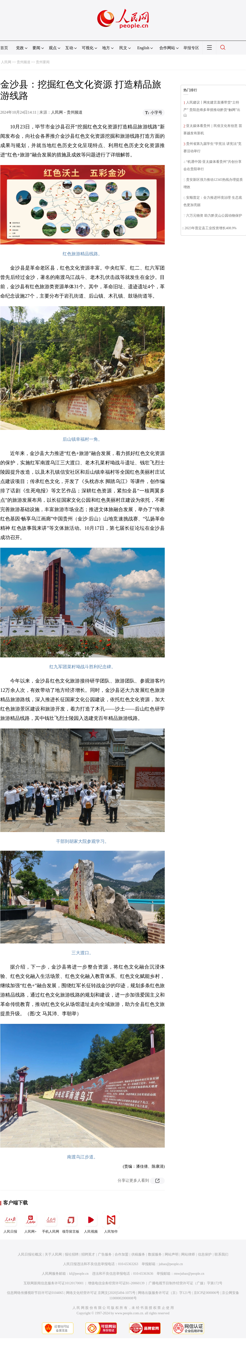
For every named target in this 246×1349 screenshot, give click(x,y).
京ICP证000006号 (207, 1293)
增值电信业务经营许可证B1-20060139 (116, 1283)
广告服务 (105, 1254)
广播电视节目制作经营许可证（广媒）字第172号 (185, 1283)
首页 (4, 48)
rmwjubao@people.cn (189, 1273)
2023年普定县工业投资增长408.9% (210, 228)
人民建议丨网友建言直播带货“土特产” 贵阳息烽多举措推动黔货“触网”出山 (211, 109)
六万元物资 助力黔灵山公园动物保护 (214, 215)
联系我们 (221, 1254)
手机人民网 (50, 1222)
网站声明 (171, 1254)
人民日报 (10, 1222)
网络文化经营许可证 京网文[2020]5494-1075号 (101, 1293)
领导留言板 (70, 1222)
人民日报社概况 (30, 1254)
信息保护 (205, 1254)
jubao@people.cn (171, 1264)
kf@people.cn (79, 1273)
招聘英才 (88, 1254)
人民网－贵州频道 (66, 112)
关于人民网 (53, 1254)
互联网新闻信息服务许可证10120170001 (54, 1283)
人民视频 (90, 1222)
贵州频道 (23, 62)
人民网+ (30, 1222)
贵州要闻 (43, 62)
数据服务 (155, 1254)
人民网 (6, 62)
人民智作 (111, 1222)
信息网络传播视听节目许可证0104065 (35, 1293)
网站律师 (188, 1254)
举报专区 (191, 48)
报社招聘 (72, 1254)
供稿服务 (138, 1254)
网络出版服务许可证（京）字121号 (164, 1293)
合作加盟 (121, 1254)
